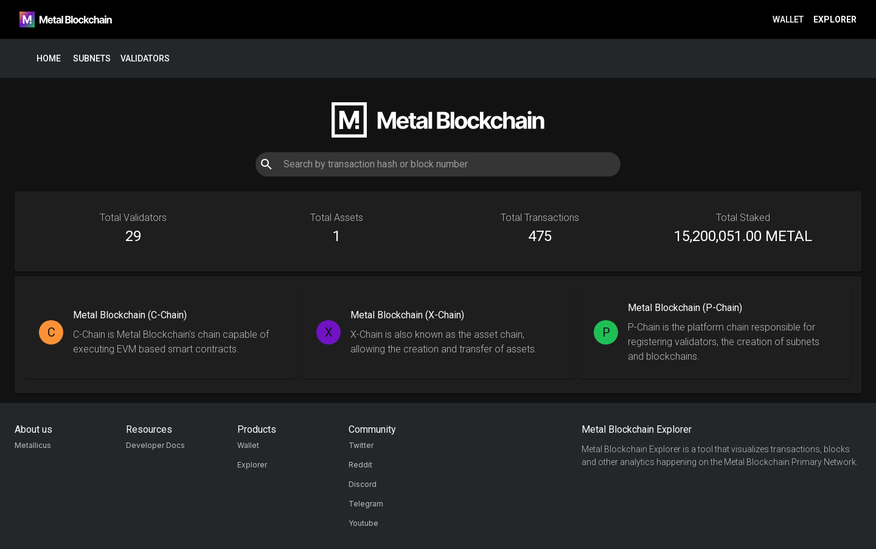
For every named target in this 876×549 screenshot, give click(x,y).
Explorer (834, 20)
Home (48, 58)
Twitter (361, 445)
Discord (363, 484)
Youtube (363, 523)
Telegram (366, 503)
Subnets (92, 58)
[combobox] (438, 164)
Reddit (360, 464)
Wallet (788, 20)
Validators (145, 58)
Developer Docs (155, 445)
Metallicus (33, 445)
